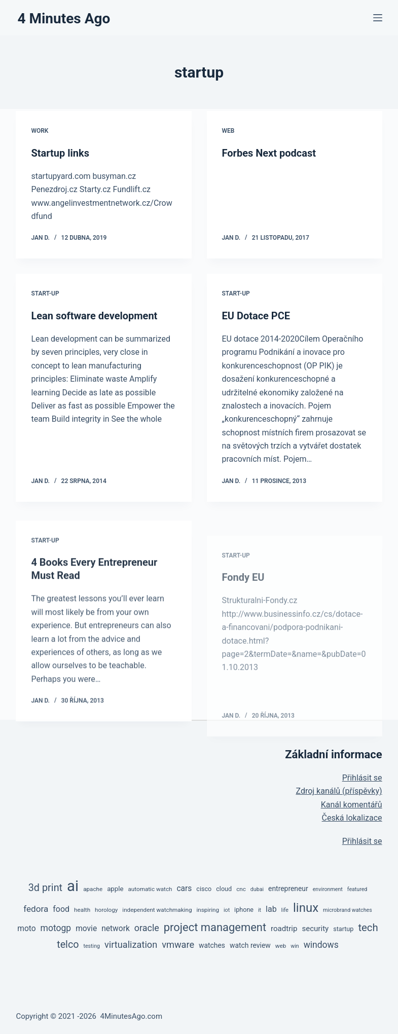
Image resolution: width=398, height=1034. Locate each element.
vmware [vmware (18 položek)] (178, 944)
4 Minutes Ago (63, 18)
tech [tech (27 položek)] (368, 927)
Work (39, 130)
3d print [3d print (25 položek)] (45, 888)
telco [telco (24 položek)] (68, 944)
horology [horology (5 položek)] (106, 909)
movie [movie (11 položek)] (86, 928)
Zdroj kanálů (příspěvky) (339, 791)
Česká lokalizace (352, 818)
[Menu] (377, 17)
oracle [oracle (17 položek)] (146, 927)
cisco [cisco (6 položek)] (203, 889)
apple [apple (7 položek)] (115, 889)
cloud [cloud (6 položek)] (224, 889)
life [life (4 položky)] (284, 910)
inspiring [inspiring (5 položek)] (207, 909)
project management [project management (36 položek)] (215, 927)
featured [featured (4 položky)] (357, 889)
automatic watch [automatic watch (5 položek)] (150, 889)
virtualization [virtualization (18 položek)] (130, 944)
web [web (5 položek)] (280, 945)
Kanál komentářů (351, 804)
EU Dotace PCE (256, 316)
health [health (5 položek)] (82, 909)
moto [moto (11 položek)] (26, 928)
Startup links (60, 153)
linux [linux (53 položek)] (305, 908)
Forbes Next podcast (269, 153)
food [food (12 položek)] (61, 909)
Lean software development (94, 316)
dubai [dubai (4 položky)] (257, 889)
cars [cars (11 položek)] (184, 888)
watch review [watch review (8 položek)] (250, 945)
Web (228, 130)
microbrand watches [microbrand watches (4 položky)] (347, 910)
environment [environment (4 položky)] (328, 889)
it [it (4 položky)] (259, 910)
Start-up (45, 293)
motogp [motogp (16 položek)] (56, 928)
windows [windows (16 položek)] (321, 945)
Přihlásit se (362, 778)
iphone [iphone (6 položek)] (244, 909)
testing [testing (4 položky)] (91, 946)
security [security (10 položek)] (315, 928)
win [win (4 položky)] (295, 946)
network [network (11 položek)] (115, 928)
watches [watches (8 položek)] (212, 945)
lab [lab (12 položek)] (271, 909)
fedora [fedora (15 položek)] (35, 909)
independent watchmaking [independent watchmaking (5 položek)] (157, 909)
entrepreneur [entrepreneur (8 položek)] (288, 888)
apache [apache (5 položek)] (92, 889)
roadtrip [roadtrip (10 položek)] (284, 928)
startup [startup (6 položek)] (343, 929)
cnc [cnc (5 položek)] (241, 889)
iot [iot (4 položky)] (227, 910)
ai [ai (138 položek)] (73, 886)
